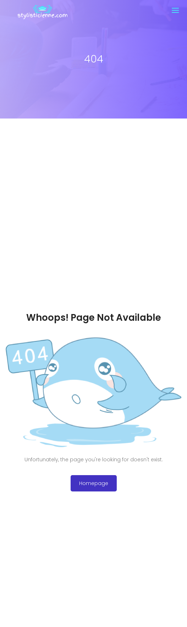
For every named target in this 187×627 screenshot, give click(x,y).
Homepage (93, 483)
